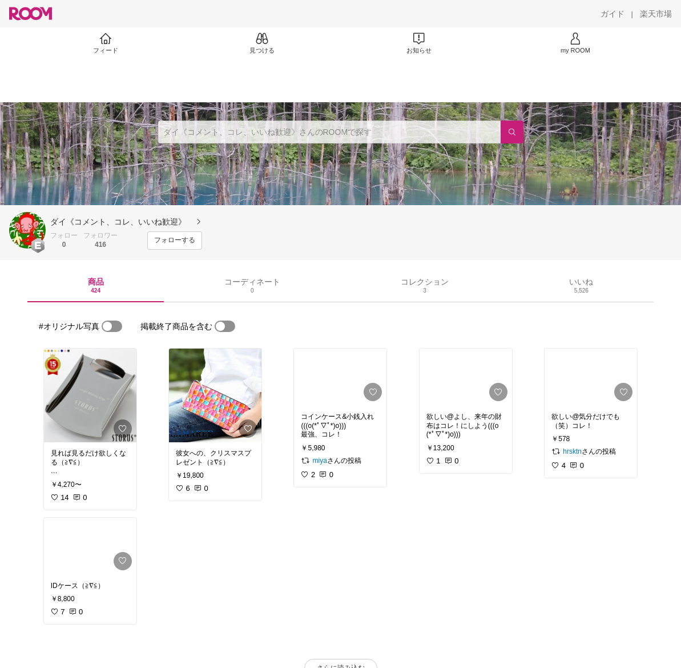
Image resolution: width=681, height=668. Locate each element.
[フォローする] (174, 240)
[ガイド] (612, 14)
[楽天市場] (656, 14)
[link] (90, 395)
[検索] (512, 132)
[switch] (112, 326)
